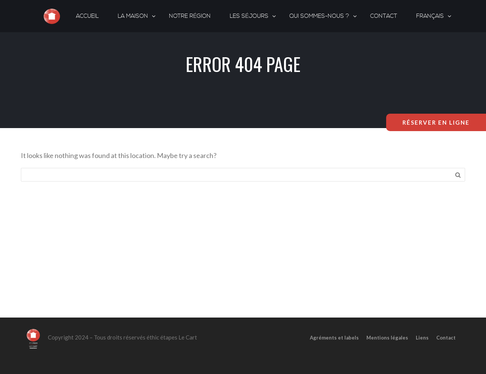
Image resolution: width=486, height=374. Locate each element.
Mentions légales (387, 338)
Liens (422, 338)
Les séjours (249, 16)
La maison (133, 16)
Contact (383, 16)
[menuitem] (431, 16)
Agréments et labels (334, 338)
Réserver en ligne (436, 122)
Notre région (190, 16)
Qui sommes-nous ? (319, 16)
